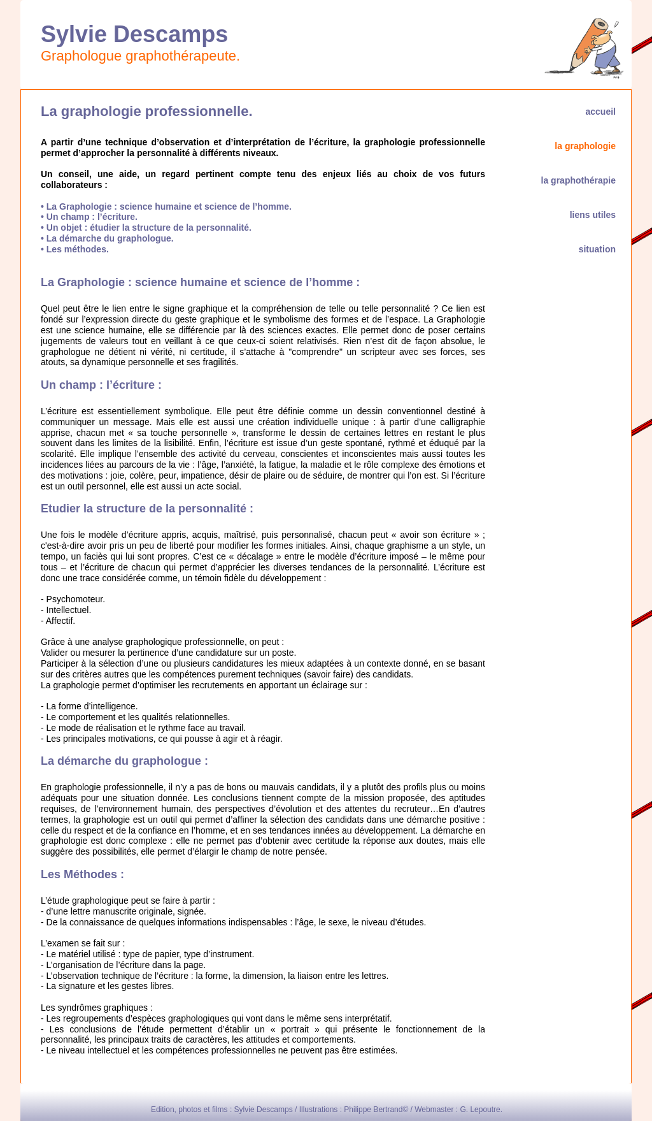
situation (595, 249)
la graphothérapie (576, 180)
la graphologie (583, 146)
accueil (598, 111)
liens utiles (590, 215)
